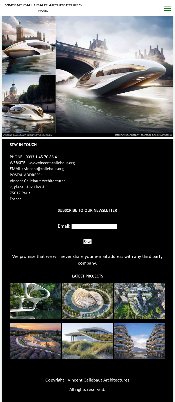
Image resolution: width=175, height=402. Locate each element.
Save (87, 242)
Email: (64, 226)
